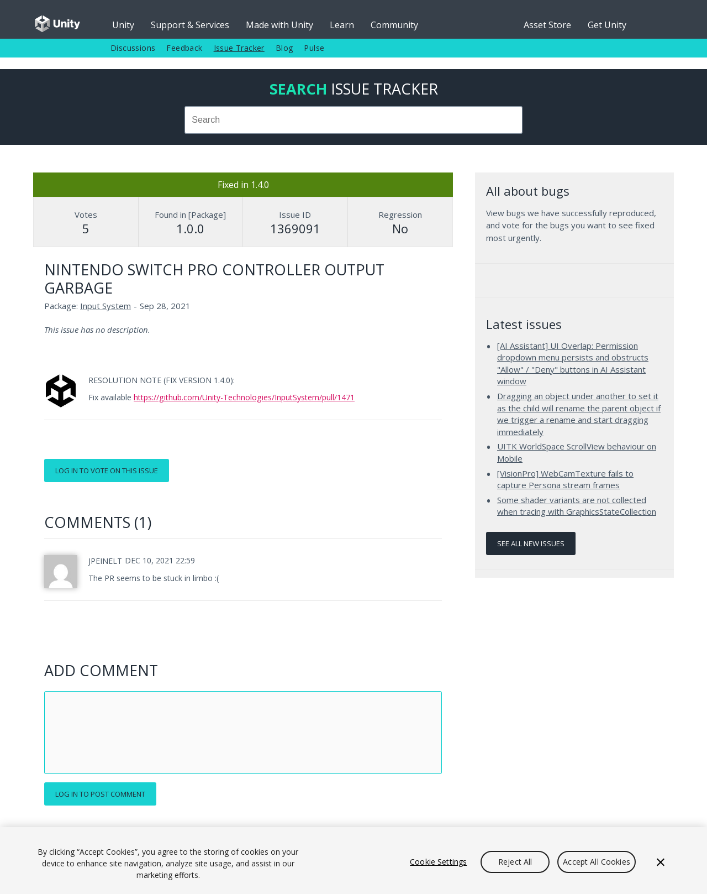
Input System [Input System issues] (105, 305)
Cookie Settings (438, 861)
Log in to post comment (100, 794)
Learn (342, 25)
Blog (284, 48)
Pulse (314, 48)
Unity (123, 25)
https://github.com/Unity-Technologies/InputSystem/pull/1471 (244, 397)
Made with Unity (279, 25)
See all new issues (530, 543)
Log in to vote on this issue (106, 470)
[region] (353, 860)
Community (394, 25)
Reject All (515, 861)
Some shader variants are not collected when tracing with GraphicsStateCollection (576, 505)
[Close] (660, 862)
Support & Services (190, 25)
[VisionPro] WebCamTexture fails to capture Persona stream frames (565, 479)
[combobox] (353, 120)
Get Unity (607, 25)
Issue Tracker (239, 48)
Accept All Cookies (596, 861)
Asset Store (547, 25)
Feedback (184, 48)
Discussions (132, 48)
